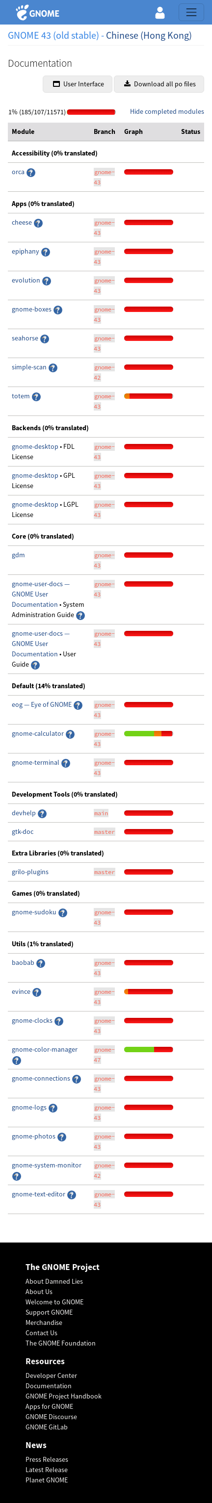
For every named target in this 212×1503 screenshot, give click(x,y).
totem (21, 395)
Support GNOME (49, 1312)
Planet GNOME (47, 1480)
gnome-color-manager (45, 1049)
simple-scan (30, 367)
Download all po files (160, 83)
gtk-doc (22, 831)
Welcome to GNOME (54, 1301)
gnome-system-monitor (46, 1165)
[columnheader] (49, 132)
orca (19, 171)
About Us (39, 1291)
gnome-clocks (33, 1020)
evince (22, 991)
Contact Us (41, 1332)
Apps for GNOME (49, 1406)
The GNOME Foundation (61, 1343)
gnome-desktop (36, 446)
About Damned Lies (54, 1281)
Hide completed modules (167, 111)
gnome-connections (42, 1078)
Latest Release (47, 1469)
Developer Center (51, 1375)
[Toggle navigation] (191, 12)
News (36, 1445)
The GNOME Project (63, 1267)
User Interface (78, 83)
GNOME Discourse (51, 1416)
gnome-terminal (36, 762)
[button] (160, 12)
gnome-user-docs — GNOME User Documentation (41, 594)
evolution (27, 280)
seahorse (26, 338)
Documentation (49, 1385)
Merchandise (44, 1322)
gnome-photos (33, 1136)
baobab (24, 962)
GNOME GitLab (47, 1427)
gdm (18, 554)
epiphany (26, 251)
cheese (22, 222)
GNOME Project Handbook (64, 1396)
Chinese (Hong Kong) (149, 35)
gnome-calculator (38, 733)
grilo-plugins (30, 871)
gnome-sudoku (35, 911)
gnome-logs (30, 1107)
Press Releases (47, 1459)
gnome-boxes (32, 309)
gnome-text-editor (39, 1194)
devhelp (24, 812)
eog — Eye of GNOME (42, 704)
